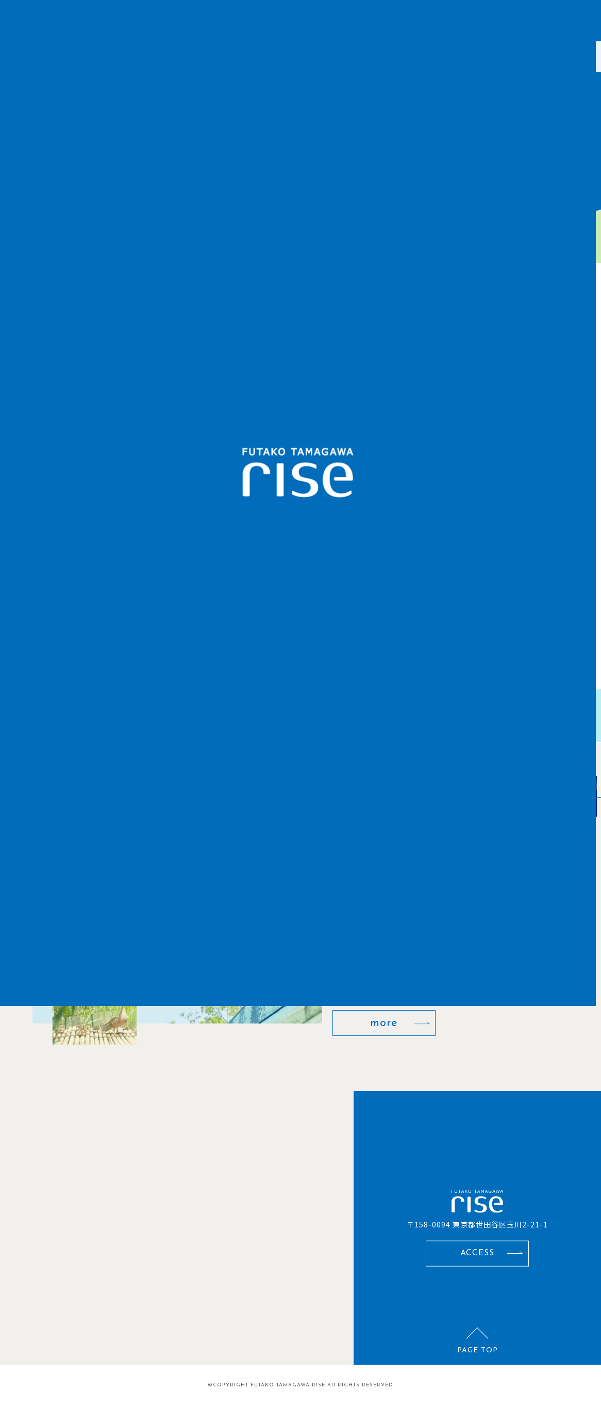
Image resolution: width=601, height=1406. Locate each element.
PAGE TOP (477, 1349)
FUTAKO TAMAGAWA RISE (288, 1385)
